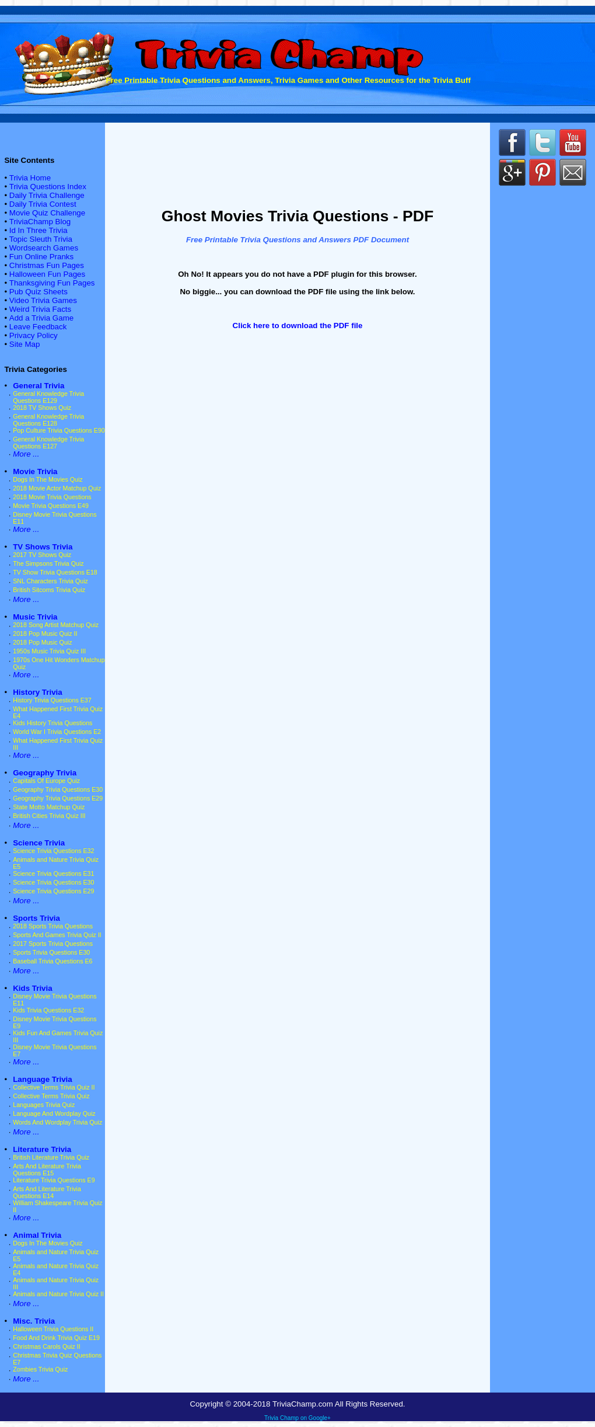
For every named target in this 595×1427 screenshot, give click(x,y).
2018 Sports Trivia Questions (53, 926)
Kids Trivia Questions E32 (48, 1010)
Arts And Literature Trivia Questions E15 (47, 1170)
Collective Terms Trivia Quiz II (53, 1087)
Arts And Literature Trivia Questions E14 (47, 1192)
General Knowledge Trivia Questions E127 (48, 443)
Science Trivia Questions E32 (53, 850)
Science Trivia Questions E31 (53, 873)
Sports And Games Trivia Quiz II (57, 934)
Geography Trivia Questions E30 (58, 789)
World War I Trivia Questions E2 (57, 731)
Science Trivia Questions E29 (53, 891)
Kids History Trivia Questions (52, 722)
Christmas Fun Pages (46, 265)
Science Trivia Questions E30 (53, 882)
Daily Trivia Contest (42, 204)
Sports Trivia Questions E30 (51, 952)
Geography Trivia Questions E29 (58, 798)
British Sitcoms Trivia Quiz (49, 589)
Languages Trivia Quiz (44, 1104)
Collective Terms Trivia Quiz (51, 1095)
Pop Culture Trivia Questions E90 (59, 430)
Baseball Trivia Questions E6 (52, 961)
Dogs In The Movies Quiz (47, 479)
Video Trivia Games (43, 300)
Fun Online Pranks (41, 256)
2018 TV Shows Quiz (42, 407)
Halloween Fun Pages (47, 274)
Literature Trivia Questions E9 (53, 1180)
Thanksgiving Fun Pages (52, 283)
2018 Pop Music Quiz (42, 642)
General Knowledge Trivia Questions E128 (48, 420)
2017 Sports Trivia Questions (53, 943)
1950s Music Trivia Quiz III (49, 651)
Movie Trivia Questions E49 (51, 505)
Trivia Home (30, 177)
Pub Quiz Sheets (38, 291)
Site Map (24, 344)
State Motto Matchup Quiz (49, 806)
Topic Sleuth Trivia (40, 239)
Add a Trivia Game (41, 318)
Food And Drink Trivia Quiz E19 (56, 1337)
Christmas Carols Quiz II (46, 1346)
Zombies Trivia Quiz (40, 1369)
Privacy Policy (33, 335)
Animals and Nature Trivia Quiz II (58, 1293)
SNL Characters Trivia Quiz (50, 580)
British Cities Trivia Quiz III (49, 815)
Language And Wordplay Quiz (54, 1113)
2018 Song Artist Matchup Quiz (56, 624)
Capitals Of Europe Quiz (46, 780)
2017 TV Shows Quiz (42, 554)
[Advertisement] (297, 162)
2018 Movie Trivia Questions (52, 496)
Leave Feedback (38, 326)
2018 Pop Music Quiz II (45, 633)
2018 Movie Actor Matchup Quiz (57, 488)
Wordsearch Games (43, 247)
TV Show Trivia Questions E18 (55, 572)
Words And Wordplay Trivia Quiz (57, 1122)
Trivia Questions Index (47, 186)
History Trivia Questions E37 (52, 700)
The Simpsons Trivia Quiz (48, 563)
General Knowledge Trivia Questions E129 (48, 397)
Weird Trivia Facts (40, 309)
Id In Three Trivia (38, 230)
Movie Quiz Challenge (47, 212)
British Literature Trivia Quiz (51, 1157)
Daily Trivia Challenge (47, 195)
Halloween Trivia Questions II (53, 1328)
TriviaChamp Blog (40, 221)
